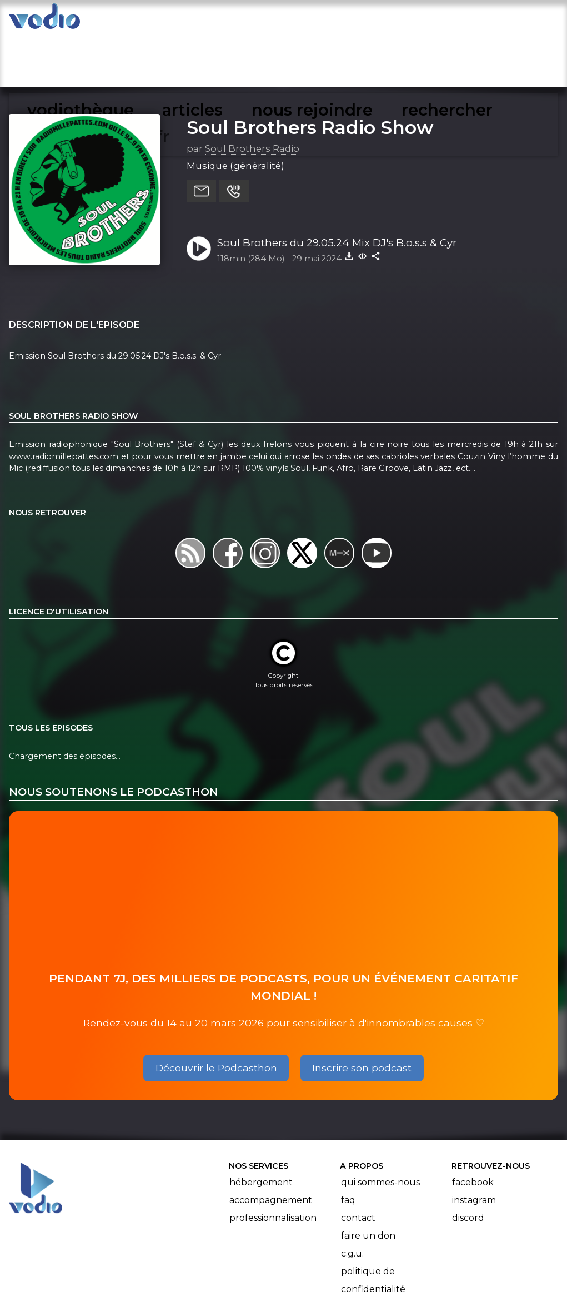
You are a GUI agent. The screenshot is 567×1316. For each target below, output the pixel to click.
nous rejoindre (313, 20)
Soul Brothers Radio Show (310, 73)
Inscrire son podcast (362, 1013)
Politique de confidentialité (373, 1226)
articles (232, 20)
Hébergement (261, 1128)
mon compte (490, 20)
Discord (468, 1164)
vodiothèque (157, 20)
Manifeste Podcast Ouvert (315, 1276)
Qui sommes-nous (380, 1128)
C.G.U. (352, 1199)
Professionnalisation (273, 1164)
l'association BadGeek (188, 1291)
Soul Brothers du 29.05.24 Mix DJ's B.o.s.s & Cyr (336, 188)
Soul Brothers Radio (252, 94)
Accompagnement (270, 1146)
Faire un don (368, 1181)
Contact (358, 1164)
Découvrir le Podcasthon (216, 1013)
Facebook (473, 1128)
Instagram (474, 1146)
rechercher (404, 20)
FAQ (348, 1146)
